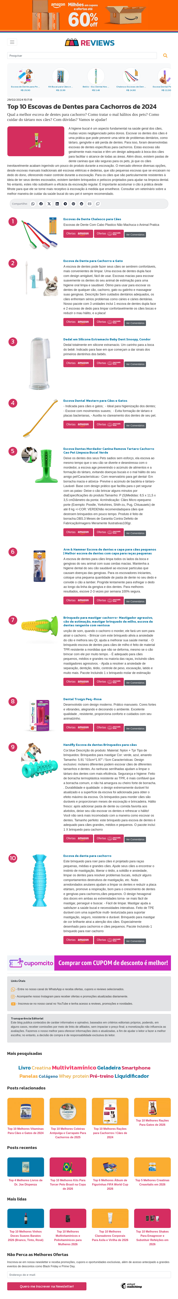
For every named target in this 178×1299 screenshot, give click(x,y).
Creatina (41, 1067)
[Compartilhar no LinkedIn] (57, 203)
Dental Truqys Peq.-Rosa (82, 699)
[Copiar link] (97, 203)
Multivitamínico (74, 1067)
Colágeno (48, 1076)
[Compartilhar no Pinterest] (73, 203)
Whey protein (74, 1076)
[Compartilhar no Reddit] (81, 203)
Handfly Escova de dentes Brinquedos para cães (100, 744)
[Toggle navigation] (12, 42)
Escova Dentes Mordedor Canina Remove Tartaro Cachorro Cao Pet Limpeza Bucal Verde (108, 450)
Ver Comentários (135, 234)
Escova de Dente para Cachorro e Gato (93, 260)
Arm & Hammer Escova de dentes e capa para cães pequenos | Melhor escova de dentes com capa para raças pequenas (109, 551)
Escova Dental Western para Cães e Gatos (95, 400)
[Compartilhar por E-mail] (89, 203)
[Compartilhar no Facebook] (41, 203)
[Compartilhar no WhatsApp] (33, 203)
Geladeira (109, 1068)
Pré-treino (102, 1076)
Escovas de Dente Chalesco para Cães (92, 219)
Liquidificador (132, 1076)
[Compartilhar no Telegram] (65, 203)
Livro (24, 1068)
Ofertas (78, 233)
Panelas (29, 1076)
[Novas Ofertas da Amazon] (89, 15)
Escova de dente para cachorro (87, 855)
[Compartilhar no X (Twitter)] (49, 203)
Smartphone (136, 1067)
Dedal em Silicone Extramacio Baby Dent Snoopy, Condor (107, 339)
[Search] (82, 55)
